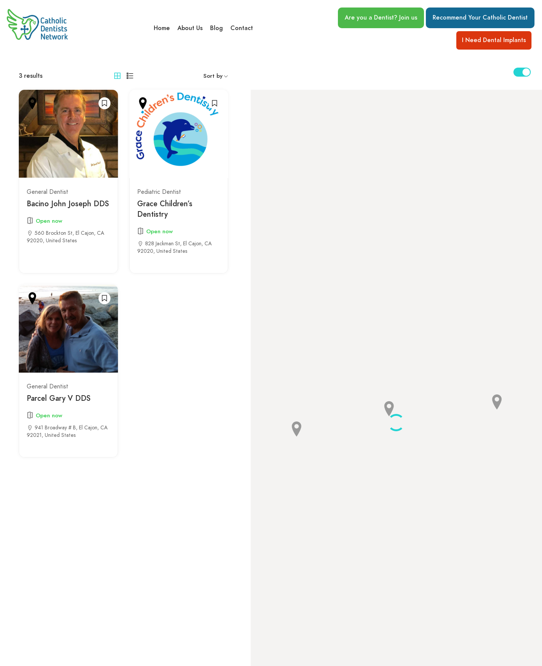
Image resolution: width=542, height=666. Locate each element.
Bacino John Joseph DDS (68, 203)
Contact (241, 28)
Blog (216, 28)
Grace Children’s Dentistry (164, 208)
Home (162, 28)
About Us (190, 28)
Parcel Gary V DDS (59, 398)
